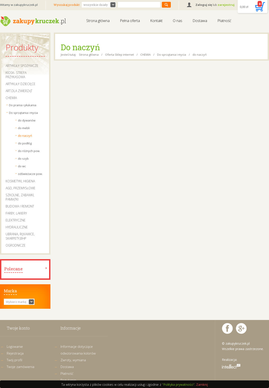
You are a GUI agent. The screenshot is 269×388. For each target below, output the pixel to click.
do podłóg (25, 143)
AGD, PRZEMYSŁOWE (20, 188)
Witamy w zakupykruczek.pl (19, 5)
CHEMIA (11, 98)
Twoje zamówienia (20, 366)
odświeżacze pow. (30, 174)
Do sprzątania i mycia (23, 113)
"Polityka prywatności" (178, 384)
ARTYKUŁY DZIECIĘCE (20, 84)
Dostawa (200, 20)
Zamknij (202, 384)
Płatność (224, 20)
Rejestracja (15, 353)
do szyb (23, 159)
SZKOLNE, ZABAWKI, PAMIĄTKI (20, 197)
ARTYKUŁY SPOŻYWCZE (22, 66)
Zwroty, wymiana (73, 360)
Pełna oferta (130, 20)
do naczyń (25, 136)
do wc (22, 166)
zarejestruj (226, 5)
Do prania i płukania (22, 105)
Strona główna (98, 20)
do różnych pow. (29, 151)
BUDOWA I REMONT (20, 206)
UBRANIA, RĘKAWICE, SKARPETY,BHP (20, 236)
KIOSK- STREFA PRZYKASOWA (16, 75)
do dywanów (26, 120)
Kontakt (156, 20)
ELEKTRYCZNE (16, 220)
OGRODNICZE (16, 245)
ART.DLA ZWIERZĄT (19, 91)
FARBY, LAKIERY (16, 213)
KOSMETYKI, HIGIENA (20, 181)
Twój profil (14, 360)
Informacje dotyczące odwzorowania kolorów (78, 349)
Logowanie (15, 346)
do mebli (24, 128)
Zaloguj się (203, 5)
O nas (177, 20)
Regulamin (68, 380)
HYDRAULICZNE (17, 227)
